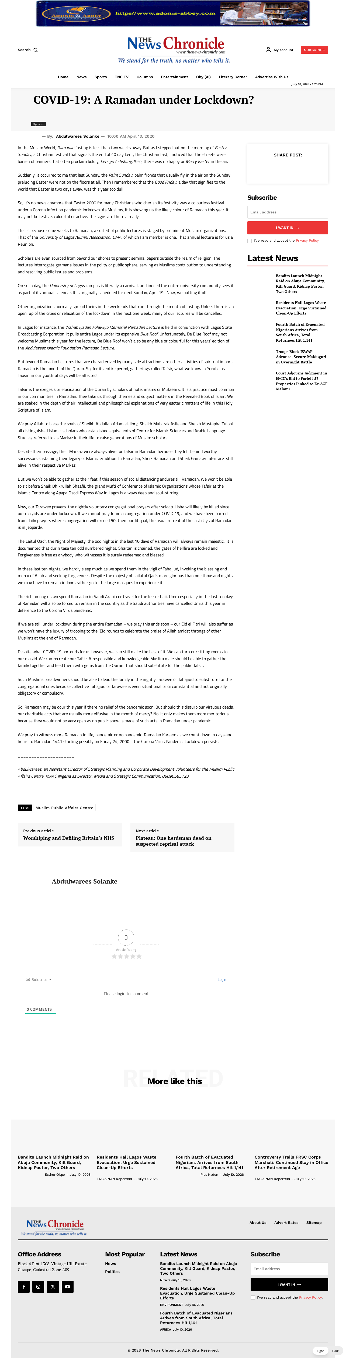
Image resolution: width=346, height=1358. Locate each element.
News (164, 1280)
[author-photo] (31, 1174)
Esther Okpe (55, 1175)
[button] (29, 49)
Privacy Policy (307, 240)
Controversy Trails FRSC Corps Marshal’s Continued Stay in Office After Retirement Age (291, 1162)
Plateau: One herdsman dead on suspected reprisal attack (174, 841)
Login (221, 979)
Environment (171, 1305)
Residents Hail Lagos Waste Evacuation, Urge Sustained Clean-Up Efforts (301, 308)
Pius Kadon (209, 1175)
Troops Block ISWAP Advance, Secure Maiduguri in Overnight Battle (301, 356)
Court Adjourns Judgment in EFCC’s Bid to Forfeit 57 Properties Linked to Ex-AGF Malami (301, 380)
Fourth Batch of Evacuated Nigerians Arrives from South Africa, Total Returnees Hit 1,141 (300, 332)
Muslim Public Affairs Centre (64, 808)
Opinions (38, 124)
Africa (165, 1329)
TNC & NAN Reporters (114, 1179)
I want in (288, 227)
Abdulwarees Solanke (77, 136)
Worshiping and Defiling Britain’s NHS (68, 838)
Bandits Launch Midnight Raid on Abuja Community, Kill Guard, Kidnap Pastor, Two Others (300, 283)
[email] (287, 212)
